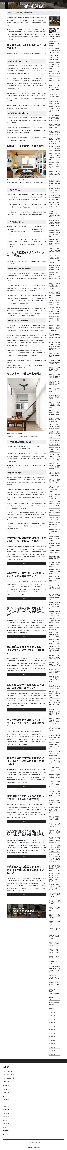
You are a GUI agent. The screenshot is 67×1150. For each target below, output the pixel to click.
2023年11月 (52, 1033)
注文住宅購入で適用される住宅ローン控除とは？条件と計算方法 (54, 125)
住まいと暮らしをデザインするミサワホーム (54, 957)
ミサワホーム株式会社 (18, 179)
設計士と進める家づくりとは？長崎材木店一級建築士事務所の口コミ (54, 810)
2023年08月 (52, 1044)
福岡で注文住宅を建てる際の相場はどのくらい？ (54, 80)
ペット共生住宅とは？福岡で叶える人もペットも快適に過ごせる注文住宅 (54, 214)
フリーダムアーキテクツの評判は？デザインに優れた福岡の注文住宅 (54, 587)
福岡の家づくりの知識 (8, 1074)
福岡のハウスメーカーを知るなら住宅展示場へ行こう (54, 943)
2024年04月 (52, 1016)
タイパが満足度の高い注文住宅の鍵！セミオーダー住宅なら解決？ (54, 50)
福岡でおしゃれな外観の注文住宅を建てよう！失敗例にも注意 (54, 412)
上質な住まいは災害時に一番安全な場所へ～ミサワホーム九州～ (54, 950)
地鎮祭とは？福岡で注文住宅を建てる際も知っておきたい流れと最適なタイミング (54, 233)
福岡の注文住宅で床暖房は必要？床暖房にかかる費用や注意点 (54, 369)
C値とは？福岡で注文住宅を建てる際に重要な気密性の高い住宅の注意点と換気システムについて (54, 346)
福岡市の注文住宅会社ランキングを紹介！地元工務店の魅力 (54, 753)
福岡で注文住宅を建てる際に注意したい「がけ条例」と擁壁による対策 (54, 336)
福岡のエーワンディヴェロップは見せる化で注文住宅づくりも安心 (54, 641)
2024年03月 (52, 1019)
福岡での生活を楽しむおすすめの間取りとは (54, 102)
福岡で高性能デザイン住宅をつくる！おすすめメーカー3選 (54, 984)
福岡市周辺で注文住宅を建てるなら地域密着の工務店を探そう (54, 831)
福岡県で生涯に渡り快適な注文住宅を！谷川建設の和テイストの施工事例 (54, 65)
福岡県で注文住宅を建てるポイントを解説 (54, 518)
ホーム (26, 1142)
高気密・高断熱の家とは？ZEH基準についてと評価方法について (54, 496)
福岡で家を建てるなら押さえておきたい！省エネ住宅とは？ (54, 538)
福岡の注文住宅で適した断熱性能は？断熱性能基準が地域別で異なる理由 (54, 404)
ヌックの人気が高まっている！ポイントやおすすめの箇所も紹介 (54, 57)
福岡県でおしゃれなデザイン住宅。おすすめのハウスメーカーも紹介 (54, 504)
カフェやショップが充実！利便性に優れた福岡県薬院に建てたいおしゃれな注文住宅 (54, 285)
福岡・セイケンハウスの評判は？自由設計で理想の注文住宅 (54, 627)
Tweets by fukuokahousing (10, 1135)
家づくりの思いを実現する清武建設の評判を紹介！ (54, 564)
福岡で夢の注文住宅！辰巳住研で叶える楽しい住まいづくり (54, 802)
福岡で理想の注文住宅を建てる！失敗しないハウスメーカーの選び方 (54, 745)
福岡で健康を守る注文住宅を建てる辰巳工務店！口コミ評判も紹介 (54, 613)
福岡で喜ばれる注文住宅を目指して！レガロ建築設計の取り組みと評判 (54, 596)
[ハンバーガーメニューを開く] (65, 2)
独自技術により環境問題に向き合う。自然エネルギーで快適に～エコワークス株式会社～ (54, 887)
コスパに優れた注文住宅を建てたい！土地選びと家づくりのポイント (54, 205)
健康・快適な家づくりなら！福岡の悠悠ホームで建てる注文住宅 (54, 817)
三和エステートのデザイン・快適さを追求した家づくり (54, 728)
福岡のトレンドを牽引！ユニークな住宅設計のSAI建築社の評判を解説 (54, 579)
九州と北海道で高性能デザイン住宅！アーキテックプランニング (54, 977)
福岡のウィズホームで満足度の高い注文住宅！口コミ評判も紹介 (54, 634)
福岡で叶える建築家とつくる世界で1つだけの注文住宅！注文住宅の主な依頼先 (54, 720)
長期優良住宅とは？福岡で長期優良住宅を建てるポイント (54, 355)
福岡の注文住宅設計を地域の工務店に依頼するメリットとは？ (54, 480)
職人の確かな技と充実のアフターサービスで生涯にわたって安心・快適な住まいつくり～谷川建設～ (54, 877)
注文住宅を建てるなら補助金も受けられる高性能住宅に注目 (54, 383)
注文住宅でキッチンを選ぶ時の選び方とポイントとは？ (54, 96)
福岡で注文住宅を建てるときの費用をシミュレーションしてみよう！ (54, 88)
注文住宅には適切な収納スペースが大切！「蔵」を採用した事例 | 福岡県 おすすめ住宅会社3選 (33, 4)
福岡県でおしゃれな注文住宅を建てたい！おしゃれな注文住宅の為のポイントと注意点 (54, 457)
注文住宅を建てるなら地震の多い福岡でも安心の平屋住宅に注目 (54, 473)
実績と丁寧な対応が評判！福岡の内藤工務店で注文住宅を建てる (54, 620)
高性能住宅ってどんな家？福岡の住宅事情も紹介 (54, 545)
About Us (31, 1142)
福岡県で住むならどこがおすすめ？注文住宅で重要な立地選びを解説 (54, 182)
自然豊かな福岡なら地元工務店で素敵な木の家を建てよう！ (54, 397)
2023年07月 (52, 1047)
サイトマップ (39, 1142)
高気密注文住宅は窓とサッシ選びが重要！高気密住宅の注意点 (54, 197)
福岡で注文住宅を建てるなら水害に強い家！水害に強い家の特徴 (54, 267)
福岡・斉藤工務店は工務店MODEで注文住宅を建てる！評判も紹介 (54, 657)
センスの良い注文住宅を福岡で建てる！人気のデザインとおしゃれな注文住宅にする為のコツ (54, 793)
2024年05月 (52, 1012)
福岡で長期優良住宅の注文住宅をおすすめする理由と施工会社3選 (54, 776)
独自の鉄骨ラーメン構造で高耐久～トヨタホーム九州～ (54, 901)
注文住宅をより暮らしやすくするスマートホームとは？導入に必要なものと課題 (54, 140)
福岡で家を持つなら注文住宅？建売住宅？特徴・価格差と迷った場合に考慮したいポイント (54, 276)
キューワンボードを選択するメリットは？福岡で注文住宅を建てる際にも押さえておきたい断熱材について (54, 258)
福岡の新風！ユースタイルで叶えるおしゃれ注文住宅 (54, 571)
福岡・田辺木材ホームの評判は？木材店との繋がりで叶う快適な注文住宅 (54, 694)
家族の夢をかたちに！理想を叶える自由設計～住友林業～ (54, 915)
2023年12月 (52, 1030)
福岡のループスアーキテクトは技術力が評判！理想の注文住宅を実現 (54, 605)
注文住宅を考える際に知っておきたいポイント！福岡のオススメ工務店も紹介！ (54, 488)
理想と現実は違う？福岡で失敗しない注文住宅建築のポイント (54, 449)
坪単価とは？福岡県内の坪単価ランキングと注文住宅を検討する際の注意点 (54, 242)
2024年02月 (52, 1023)
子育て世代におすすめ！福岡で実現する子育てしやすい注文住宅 (54, 250)
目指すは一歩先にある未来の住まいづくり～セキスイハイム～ (54, 908)
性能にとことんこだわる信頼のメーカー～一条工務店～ (54, 922)
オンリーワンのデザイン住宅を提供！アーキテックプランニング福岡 (54, 969)
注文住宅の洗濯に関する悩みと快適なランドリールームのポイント (54, 132)
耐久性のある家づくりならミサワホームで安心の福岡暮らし (54, 768)
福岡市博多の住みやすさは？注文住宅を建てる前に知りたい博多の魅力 (54, 319)
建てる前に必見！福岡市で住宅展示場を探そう (54, 531)
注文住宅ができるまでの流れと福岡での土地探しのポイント (54, 419)
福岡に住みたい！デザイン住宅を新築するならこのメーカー (54, 936)
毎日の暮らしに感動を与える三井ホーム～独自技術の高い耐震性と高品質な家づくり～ (54, 839)
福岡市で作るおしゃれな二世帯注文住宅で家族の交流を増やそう (54, 376)
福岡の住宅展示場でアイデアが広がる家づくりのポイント (54, 389)
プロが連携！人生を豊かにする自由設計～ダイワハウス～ (54, 929)
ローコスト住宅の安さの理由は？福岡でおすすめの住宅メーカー (54, 190)
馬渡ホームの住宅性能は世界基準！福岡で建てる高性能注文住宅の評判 (54, 649)
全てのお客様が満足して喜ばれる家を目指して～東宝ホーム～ (54, 895)
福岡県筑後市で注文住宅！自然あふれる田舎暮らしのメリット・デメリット (54, 294)
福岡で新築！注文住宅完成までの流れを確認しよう (54, 512)
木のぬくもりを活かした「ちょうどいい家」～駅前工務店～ (54, 825)
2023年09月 (52, 1040)
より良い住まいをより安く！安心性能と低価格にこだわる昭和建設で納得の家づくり (54, 848)
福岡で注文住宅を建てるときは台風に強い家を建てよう (54, 73)
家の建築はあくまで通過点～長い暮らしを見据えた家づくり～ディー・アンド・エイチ (54, 867)
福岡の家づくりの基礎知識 (54, 30)
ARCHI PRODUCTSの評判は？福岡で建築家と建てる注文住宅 (54, 671)
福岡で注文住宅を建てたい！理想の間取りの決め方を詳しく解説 (54, 442)
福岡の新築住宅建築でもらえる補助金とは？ (54, 551)
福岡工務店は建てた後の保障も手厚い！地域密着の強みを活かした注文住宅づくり (54, 712)
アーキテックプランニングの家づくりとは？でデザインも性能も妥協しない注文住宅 (54, 783)
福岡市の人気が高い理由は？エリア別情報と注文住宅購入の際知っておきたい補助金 (54, 327)
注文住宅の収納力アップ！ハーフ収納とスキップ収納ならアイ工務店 (54, 761)
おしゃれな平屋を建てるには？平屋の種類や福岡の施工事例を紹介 (54, 148)
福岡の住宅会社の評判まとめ (54, 558)
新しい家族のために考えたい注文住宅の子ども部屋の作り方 (54, 362)
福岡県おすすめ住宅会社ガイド (10, 3)
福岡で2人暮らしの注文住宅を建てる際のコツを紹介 (54, 43)
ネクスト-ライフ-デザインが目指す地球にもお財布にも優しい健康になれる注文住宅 (54, 736)
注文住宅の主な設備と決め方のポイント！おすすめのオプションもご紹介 (54, 156)
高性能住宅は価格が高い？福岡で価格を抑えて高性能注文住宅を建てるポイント (54, 434)
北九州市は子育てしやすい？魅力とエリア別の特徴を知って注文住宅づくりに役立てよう (54, 310)
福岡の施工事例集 (28, 13)
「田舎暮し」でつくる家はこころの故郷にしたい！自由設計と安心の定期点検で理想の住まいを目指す (54, 858)
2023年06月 (52, 1050)
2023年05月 (52, 1054)
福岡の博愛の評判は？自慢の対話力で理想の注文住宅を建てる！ (54, 686)
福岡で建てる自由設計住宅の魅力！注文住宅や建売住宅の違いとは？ (54, 109)
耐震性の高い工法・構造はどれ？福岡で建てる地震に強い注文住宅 (54, 426)
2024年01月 (52, 1026)
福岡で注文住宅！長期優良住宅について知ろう (54, 524)
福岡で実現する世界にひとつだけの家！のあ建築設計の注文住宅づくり (54, 703)
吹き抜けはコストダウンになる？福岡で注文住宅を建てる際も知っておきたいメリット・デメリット (54, 223)
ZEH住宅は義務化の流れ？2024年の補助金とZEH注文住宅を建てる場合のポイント (54, 117)
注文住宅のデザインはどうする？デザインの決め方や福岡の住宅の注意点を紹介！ (54, 466)
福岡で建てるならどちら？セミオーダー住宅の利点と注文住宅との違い (54, 173)
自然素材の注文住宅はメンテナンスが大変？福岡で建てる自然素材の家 (54, 165)
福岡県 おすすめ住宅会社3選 (15, 13)
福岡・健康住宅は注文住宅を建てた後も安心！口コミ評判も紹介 (54, 664)
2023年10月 (52, 1037)
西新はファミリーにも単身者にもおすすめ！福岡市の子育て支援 (54, 302)
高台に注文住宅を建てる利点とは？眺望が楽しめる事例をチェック (54, 36)
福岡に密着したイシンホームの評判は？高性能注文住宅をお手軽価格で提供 (54, 678)
